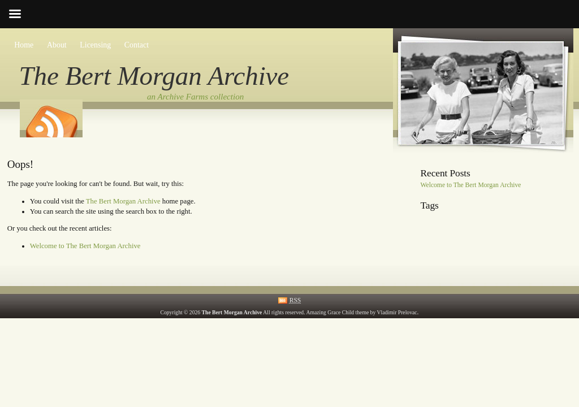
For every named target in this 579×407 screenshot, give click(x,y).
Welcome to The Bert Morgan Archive (85, 246)
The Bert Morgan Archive (154, 75)
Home (23, 45)
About (57, 45)
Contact (136, 45)
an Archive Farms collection (195, 96)
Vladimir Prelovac (397, 312)
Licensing (95, 45)
